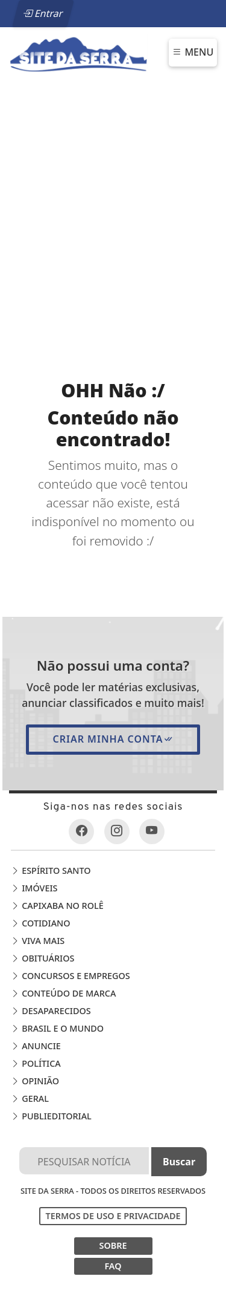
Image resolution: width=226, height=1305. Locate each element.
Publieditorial (51, 1116)
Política (35, 1063)
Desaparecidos (50, 1011)
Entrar (42, 13)
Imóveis (34, 888)
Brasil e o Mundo (57, 1028)
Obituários (42, 958)
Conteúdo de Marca (63, 993)
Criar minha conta (112, 739)
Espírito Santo (50, 870)
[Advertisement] (113, 199)
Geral (29, 1098)
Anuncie (35, 1046)
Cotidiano (40, 923)
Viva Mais (37, 940)
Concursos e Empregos (70, 975)
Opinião (35, 1081)
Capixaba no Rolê (57, 905)
